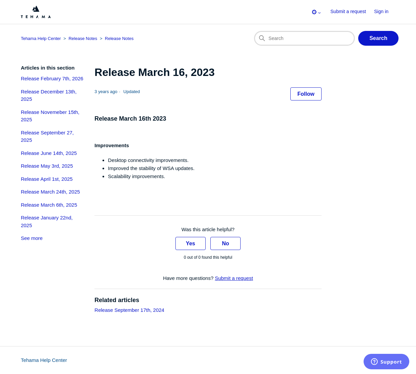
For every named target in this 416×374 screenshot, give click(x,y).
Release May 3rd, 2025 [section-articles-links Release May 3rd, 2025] (47, 166)
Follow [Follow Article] (306, 94)
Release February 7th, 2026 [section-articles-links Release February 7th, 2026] (52, 78)
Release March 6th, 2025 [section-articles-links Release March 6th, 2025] (49, 205)
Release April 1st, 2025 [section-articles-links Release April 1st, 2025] (47, 179)
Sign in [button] (381, 11)
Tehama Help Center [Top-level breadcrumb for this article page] (41, 38)
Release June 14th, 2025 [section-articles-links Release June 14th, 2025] (49, 153)
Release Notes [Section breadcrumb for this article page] (119, 38)
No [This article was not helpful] (225, 243)
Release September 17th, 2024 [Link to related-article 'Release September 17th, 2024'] (129, 310)
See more (32, 238)
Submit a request (348, 11)
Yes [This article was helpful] (190, 243)
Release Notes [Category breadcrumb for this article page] (83, 38)
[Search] (304, 38)
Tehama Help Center (44, 360)
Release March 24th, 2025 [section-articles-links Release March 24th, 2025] (50, 192)
